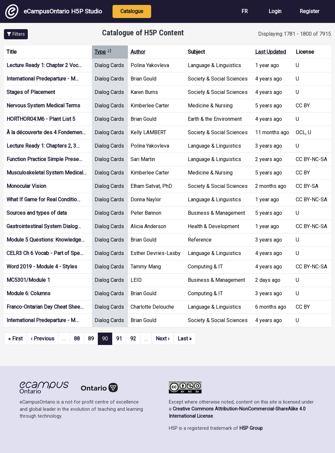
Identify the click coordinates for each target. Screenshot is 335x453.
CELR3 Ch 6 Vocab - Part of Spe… (45, 253)
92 (133, 338)
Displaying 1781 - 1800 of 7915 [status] (294, 34)
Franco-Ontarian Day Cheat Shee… (45, 307)
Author (138, 52)
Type (103, 52)
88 (77, 338)
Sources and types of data (37, 213)
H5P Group (251, 428)
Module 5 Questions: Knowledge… (45, 240)
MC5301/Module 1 (28, 280)
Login (275, 11)
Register (309, 11)
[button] (16, 34)
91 (119, 338)
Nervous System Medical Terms (43, 105)
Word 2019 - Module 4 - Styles (42, 266)
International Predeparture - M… (43, 79)
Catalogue (131, 11)
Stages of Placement (31, 92)
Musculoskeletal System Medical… (46, 173)
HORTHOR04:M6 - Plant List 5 (41, 119)
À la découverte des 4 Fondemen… (46, 132)
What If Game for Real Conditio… (43, 199)
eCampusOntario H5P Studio (53, 11)
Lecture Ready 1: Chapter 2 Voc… (44, 65)
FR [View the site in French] (244, 11)
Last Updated (270, 52)
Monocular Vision (26, 186)
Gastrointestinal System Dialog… (44, 226)
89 (91, 338)
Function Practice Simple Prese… (44, 159)
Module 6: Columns (28, 293)
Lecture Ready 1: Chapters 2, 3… (43, 146)
